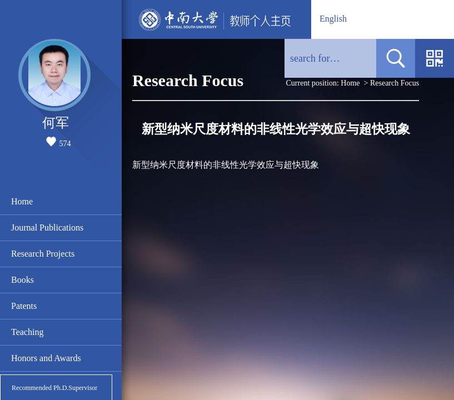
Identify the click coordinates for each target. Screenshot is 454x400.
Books (22, 279)
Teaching (27, 332)
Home (22, 201)
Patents (24, 306)
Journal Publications (47, 227)
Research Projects (42, 253)
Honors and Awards (46, 358)
